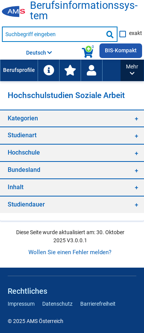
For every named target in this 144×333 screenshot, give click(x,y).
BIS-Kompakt (121, 50)
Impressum (21, 304)
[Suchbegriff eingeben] (52, 34)
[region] (72, 118)
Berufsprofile (19, 70)
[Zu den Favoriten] (70, 70)
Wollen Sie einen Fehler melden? (69, 252)
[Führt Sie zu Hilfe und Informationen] (48, 70)
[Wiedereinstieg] (91, 70)
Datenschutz (57, 304)
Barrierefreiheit (98, 304)
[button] (132, 70)
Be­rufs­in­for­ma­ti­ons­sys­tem (83, 10)
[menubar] (60, 70)
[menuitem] (19, 70)
